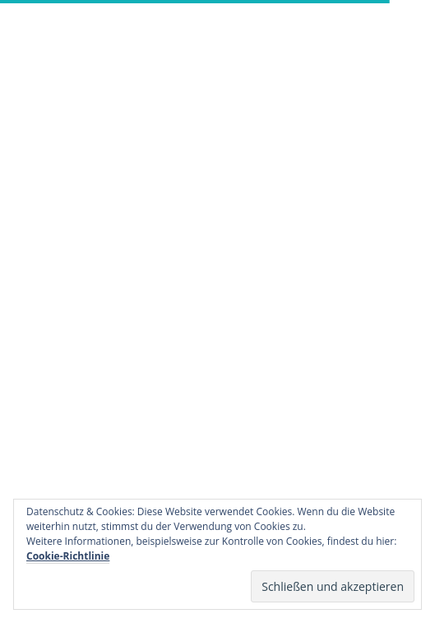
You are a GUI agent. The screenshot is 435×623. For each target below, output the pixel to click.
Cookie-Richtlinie (67, 556)
